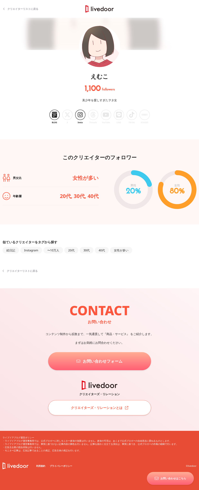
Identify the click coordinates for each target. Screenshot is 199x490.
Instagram (31, 250)
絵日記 (10, 250)
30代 (86, 250)
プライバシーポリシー (61, 465)
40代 (102, 250)
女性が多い (121, 250)
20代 (71, 250)
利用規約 (41, 465)
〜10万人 (53, 250)
